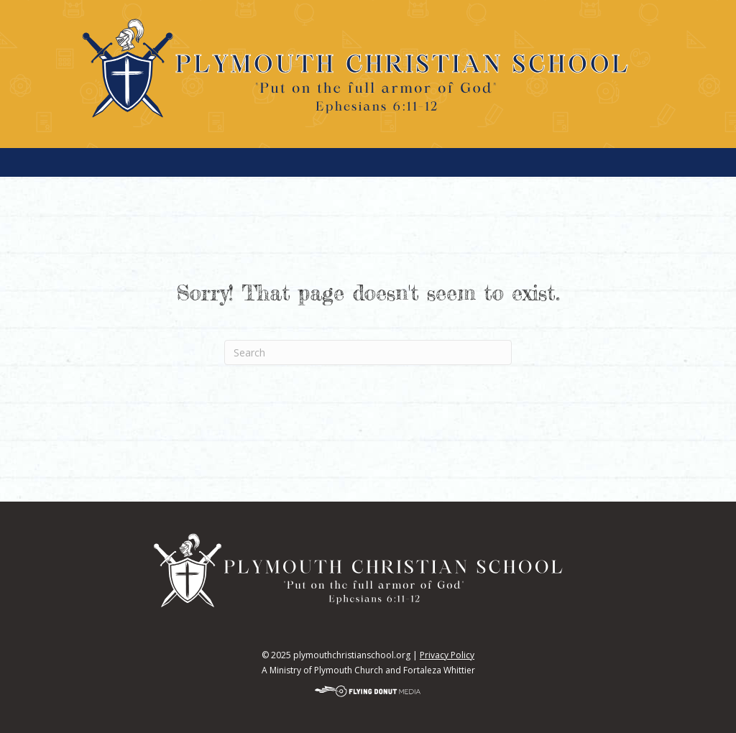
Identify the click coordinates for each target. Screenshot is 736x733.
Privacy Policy (447, 655)
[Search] (368, 352)
